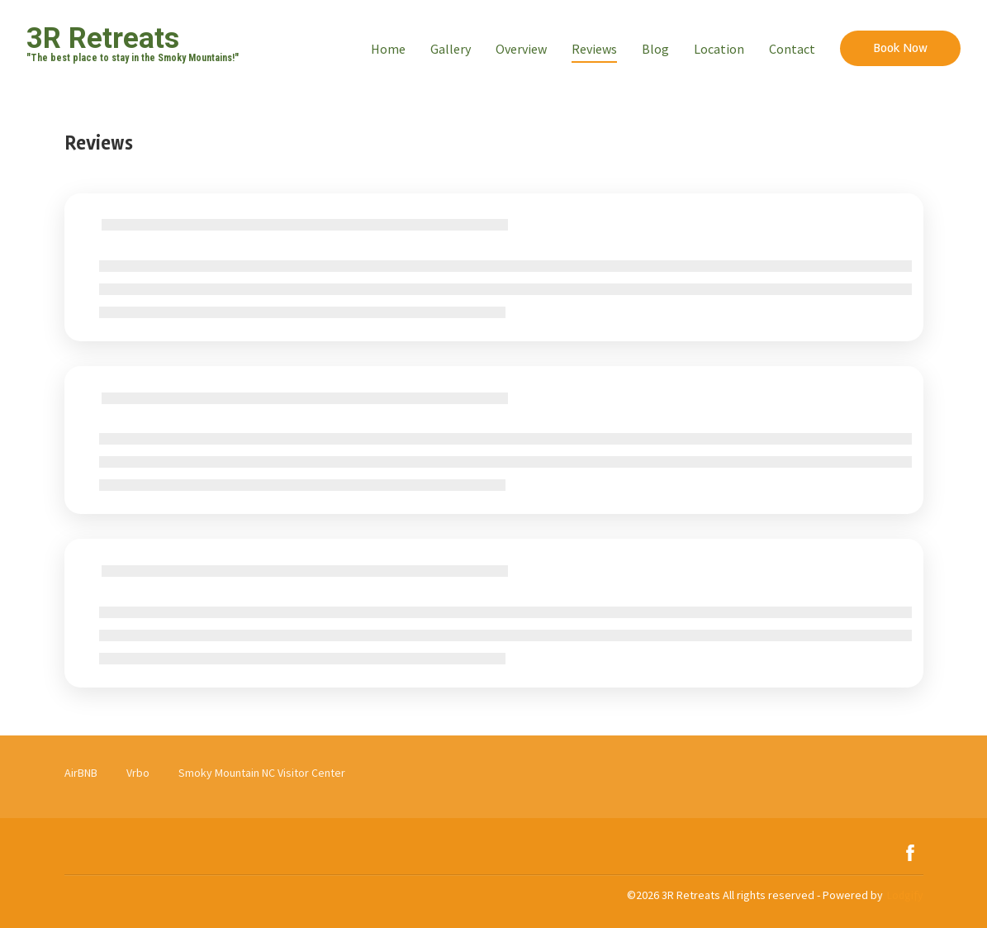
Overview (521, 48)
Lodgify (905, 895)
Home (388, 48)
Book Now (900, 48)
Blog (655, 48)
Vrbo (137, 772)
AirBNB (80, 772)
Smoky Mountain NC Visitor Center (261, 772)
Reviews (594, 48)
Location (719, 48)
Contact (792, 48)
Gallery (450, 48)
